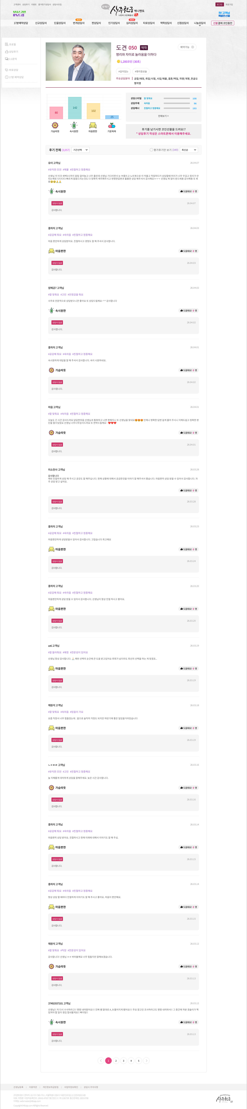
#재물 (66, 169)
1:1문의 (11, 59)
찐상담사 (96, 23)
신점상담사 (183, 23)
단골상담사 (60, 23)
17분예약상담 (21, 23)
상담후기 (26, 4)
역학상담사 (166, 23)
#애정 (66, 652)
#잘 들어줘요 (54, 652)
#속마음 (67, 234)
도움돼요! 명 (188, 191)
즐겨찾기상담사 (44, 4)
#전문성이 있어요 (79, 652)
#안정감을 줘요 (75, 294)
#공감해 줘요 (54, 234)
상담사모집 (57, 4)
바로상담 (11, 70)
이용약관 (33, 1087)
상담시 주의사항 (91, 1087)
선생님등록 (18, 1087)
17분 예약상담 (14, 77)
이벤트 (34, 4)
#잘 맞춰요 (53, 294)
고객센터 (17, 4)
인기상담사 (114, 23)
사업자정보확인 (71, 1087)
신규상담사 (41, 23)
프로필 (10, 44)
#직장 (63, 950)
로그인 (219, 4)
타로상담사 (149, 23)
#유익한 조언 (54, 169)
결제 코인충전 (222, 23)
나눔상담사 (200, 23)
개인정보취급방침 (51, 1087)
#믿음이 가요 (76, 712)
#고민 (63, 294)
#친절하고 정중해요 (80, 169)
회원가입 (229, 4)
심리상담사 (132, 23)
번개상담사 (78, 23)
